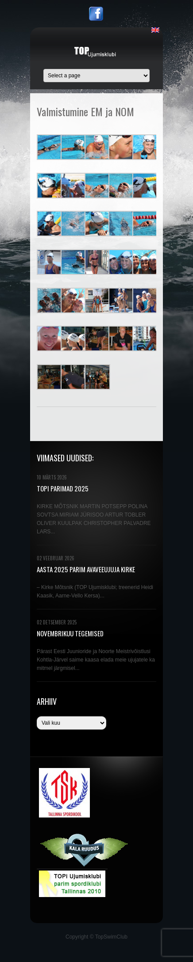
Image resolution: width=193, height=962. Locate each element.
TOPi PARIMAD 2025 (63, 488)
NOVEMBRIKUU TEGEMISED (70, 633)
